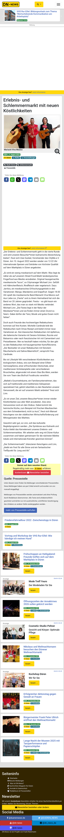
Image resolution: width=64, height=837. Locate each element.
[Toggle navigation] (58, 4)
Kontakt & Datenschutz (17, 788)
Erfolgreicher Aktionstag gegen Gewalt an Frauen (40, 695)
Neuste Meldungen (15, 781)
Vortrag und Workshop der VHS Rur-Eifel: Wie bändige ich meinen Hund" (28, 537)
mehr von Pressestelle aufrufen (20, 510)
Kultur (16, 158)
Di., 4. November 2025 (31, 750)
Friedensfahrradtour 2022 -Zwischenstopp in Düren (31, 520)
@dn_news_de (48, 823)
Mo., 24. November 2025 (32, 724)
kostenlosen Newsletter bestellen (32, 472)
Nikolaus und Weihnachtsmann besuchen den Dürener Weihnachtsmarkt (40, 649)
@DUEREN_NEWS (48, 818)
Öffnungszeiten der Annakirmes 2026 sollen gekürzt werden (40, 602)
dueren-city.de (58, 578)
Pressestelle (9, 168)
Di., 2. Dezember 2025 (31, 656)
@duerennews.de (16, 818)
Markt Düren (9, 165)
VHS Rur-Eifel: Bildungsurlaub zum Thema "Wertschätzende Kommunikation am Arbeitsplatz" (37, 14)
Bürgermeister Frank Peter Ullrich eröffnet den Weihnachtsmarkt (41, 718)
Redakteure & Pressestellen (19, 791)
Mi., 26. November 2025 (31, 700)
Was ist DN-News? (15, 783)
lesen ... (29, 571)
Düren (7, 158)
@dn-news (16, 823)
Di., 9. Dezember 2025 (31, 608)
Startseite (12, 778)
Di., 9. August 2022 (12, 154)
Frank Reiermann (29, 832)
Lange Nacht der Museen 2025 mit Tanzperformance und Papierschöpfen (42, 743)
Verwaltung (35, 659)
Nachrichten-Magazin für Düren (20, 786)
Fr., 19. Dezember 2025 (31, 563)
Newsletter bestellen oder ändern (32, 807)
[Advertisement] (32, 58)
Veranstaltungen (28, 158)
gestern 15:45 (22, 20)
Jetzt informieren (38, 92)
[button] (39, 4)
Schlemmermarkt (24, 165)
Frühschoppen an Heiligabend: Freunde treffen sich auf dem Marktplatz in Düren (39, 557)
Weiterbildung (17, 545)
